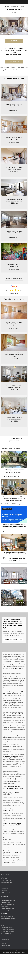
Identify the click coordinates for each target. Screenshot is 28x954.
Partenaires (4, 890)
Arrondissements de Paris (7, 922)
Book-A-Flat (14, 2)
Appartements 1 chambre (7, 927)
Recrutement (4, 888)
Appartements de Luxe (6, 924)
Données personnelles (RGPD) (17, 952)
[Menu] (2, 2)
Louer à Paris (4, 906)
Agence (3, 886)
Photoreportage (5, 939)
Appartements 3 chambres (7, 931)
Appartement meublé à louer (8, 900)
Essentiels (3, 943)
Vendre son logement (6, 910)
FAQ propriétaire (5, 902)
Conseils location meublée (7, 904)
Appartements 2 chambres (7, 929)
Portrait (3, 941)
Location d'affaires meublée (8, 918)
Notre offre (4, 898)
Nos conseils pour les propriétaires (14, 439)
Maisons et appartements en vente (14, 431)
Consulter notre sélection (14, 278)
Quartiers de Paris (5, 920)
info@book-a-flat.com (6, 882)
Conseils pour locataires (7, 933)
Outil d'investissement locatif (13, 639)
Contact (3, 885)
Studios (3, 925)
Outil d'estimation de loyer (7, 908)
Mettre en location (14, 61)
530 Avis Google (14, 293)
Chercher (14, 41)
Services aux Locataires (7, 916)
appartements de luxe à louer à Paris (12, 714)
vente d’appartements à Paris (11, 756)
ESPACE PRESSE (5, 892)
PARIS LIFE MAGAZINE (6, 937)
